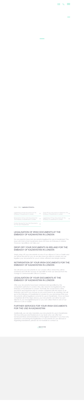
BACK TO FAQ (42, 327)
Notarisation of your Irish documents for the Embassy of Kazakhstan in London (25, 218)
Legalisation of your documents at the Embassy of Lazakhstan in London (54, 218)
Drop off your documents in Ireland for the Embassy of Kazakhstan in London (55, 213)
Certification (35, 15)
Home (15, 207)
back (20, 12)
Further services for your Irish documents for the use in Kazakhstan (26, 223)
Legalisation (25, 15)
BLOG (65, 15)
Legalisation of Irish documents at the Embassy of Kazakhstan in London (25, 213)
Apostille (17, 15)
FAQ (68, 15)
